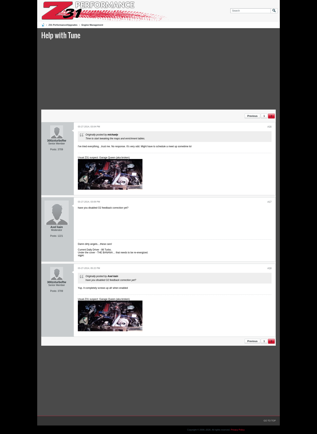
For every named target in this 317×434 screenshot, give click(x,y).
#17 (269, 201)
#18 (269, 268)
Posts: (53, 149)
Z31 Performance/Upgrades (63, 25)
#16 (269, 126)
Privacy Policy (238, 430)
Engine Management (92, 25)
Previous (252, 116)
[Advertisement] (158, 74)
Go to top (270, 420)
